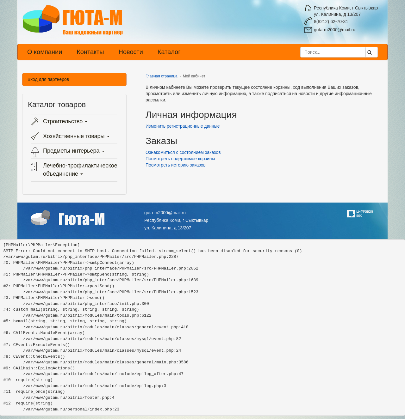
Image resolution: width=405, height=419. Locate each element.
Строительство (65, 121)
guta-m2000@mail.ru (334, 29)
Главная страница (162, 76)
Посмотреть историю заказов (176, 164)
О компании (44, 51)
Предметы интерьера (73, 151)
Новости (130, 51)
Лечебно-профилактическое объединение (80, 169)
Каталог (169, 51)
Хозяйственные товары (76, 136)
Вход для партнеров (48, 79)
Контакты (90, 51)
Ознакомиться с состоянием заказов (183, 152)
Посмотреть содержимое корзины (180, 158)
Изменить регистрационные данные (183, 126)
